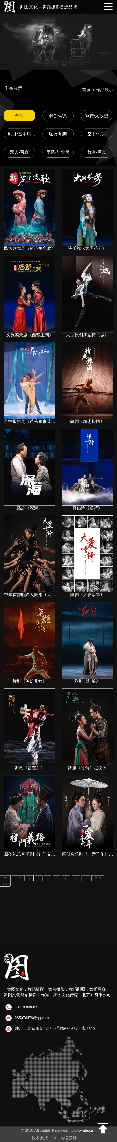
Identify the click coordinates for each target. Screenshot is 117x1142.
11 (76, 878)
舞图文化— (48, 6)
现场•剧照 (58, 133)
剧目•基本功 (19, 133)
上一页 (18, 878)
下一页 (98, 878)
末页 (5, 884)
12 (86, 878)
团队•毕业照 (58, 152)
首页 (5, 878)
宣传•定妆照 (96, 115)
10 (66, 878)
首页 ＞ (89, 89)
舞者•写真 (96, 152)
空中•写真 (96, 133)
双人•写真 (19, 152)
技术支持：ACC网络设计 (56, 1138)
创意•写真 (58, 115)
